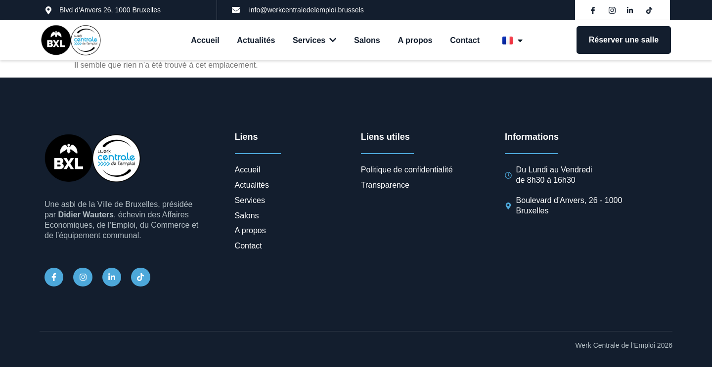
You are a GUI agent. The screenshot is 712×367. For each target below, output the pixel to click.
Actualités (256, 40)
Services (315, 40)
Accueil (205, 40)
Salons (367, 40)
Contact (465, 40)
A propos (415, 40)
